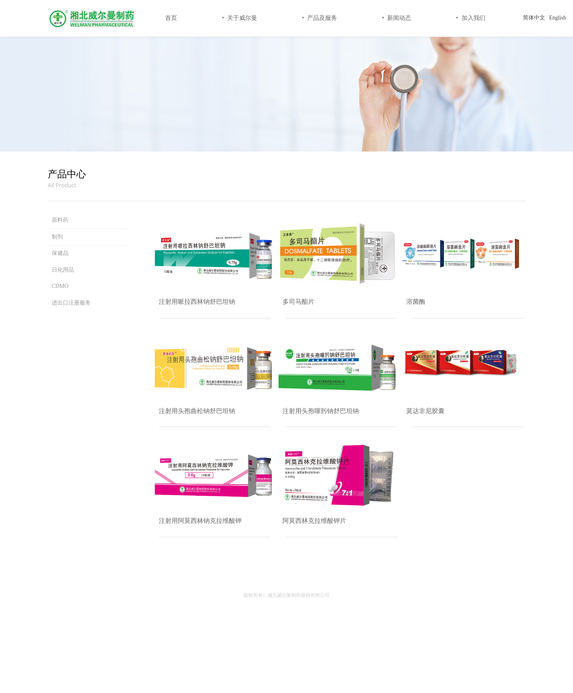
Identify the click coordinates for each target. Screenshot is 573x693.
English (557, 18)
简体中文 (534, 18)
